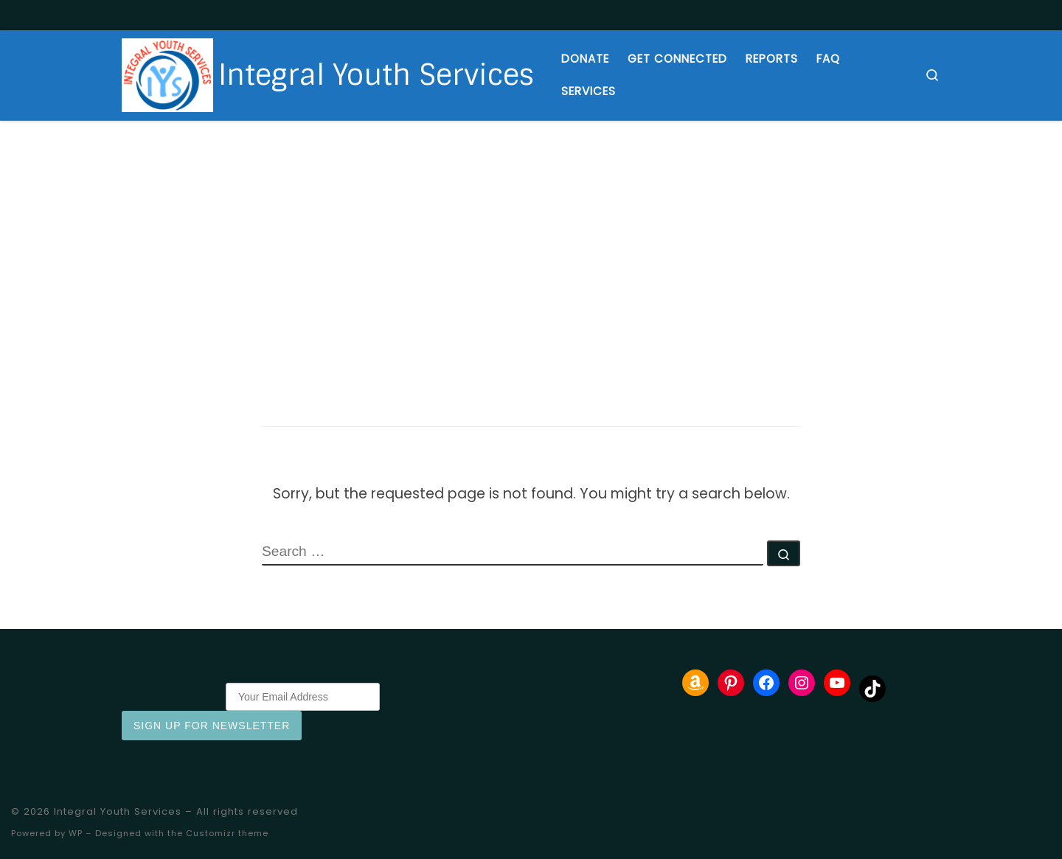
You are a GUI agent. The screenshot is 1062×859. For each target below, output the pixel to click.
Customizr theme (227, 833)
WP (76, 833)
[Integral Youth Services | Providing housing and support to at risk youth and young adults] (167, 73)
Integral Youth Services (117, 811)
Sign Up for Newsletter (211, 725)
